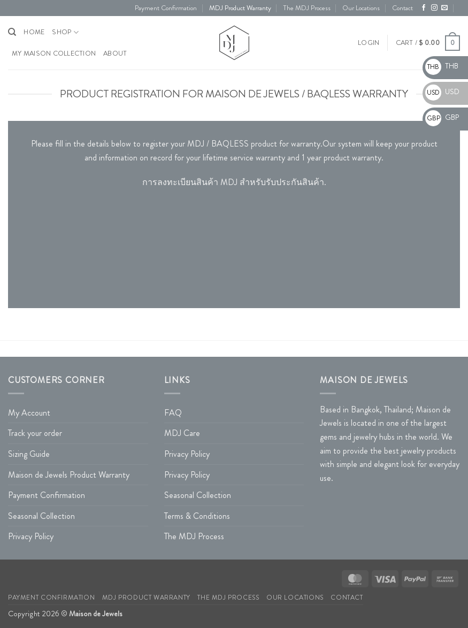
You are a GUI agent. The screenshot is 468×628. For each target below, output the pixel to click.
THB (441, 65)
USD (442, 91)
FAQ (173, 413)
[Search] (12, 32)
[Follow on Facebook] (423, 8)
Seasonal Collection (41, 516)
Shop (65, 32)
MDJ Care (182, 433)
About (115, 53)
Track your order (35, 433)
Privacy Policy (30, 536)
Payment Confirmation (166, 8)
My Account (29, 413)
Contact (402, 8)
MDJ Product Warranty (240, 8)
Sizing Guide (29, 454)
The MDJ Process (307, 8)
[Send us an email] (444, 8)
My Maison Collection (54, 53)
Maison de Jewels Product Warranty (68, 475)
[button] (368, 42)
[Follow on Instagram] (434, 8)
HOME (34, 32)
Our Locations (361, 8)
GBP (442, 117)
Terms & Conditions (197, 516)
